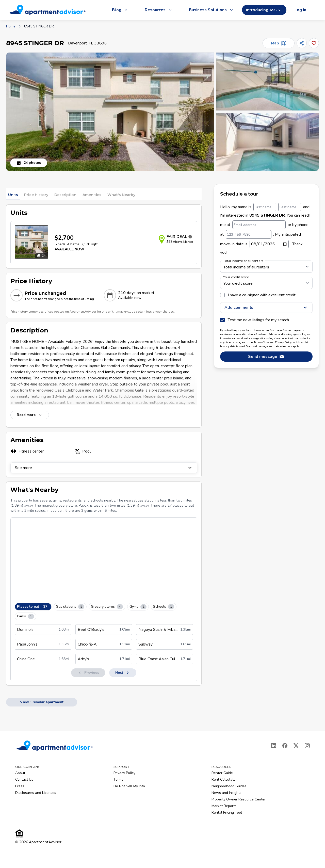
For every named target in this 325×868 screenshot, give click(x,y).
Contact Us (24, 779)
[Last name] (289, 207)
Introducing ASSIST (264, 10)
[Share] (302, 43)
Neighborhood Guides (229, 786)
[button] (110, 111)
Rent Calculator (224, 779)
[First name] (264, 207)
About (20, 772)
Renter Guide (222, 772)
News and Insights (226, 792)
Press (19, 786)
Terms (118, 779)
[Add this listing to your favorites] (314, 43)
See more (104, 468)
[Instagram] (307, 745)
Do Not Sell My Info (129, 786)
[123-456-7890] (248, 234)
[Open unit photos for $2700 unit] (31, 242)
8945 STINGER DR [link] (39, 26)
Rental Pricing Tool (227, 812)
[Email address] (259, 224)
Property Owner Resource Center (239, 799)
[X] (296, 745)
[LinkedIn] (273, 745)
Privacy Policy (124, 772)
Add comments (266, 307)
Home (10, 26)
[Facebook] (284, 745)
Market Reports (224, 805)
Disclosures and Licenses (35, 792)
